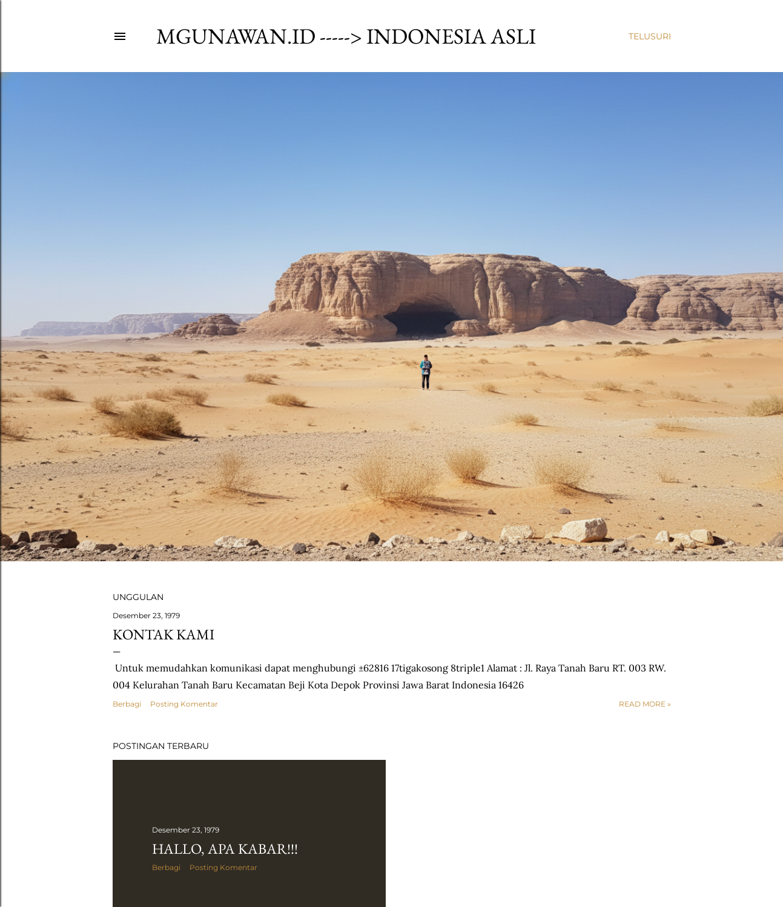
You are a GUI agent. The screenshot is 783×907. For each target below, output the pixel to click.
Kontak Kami (163, 634)
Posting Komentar (184, 703)
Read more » (645, 703)
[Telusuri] (650, 36)
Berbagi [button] (127, 703)
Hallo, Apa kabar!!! (225, 848)
